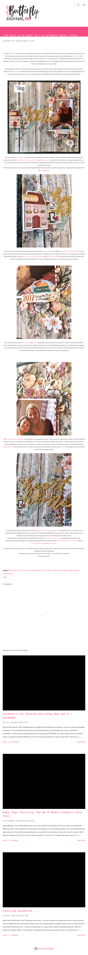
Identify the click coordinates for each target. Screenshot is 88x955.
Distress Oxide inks (20, 157)
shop (51, 553)
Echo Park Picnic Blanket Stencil (69, 251)
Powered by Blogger (44, 948)
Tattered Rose (20, 160)
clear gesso (16, 71)
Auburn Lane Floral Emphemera (15, 439)
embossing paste (47, 251)
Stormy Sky (35, 160)
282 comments (14, 742)
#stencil (13, 570)
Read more (81, 742)
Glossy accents (52, 543)
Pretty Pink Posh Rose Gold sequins (67, 540)
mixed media (74, 570)
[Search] (78, 4)
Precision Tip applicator (38, 543)
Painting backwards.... (21, 910)
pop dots (63, 447)
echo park (47, 570)
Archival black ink (52, 256)
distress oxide (35, 570)
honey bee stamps (60, 570)
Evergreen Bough (46, 160)
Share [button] (5, 577)
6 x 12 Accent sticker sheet (53, 538)
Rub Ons (34, 342)
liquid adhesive (8, 447)
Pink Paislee (76, 56)
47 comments (14, 935)
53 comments (14, 840)
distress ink (22, 570)
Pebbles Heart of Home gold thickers (47, 530)
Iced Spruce (28, 160)
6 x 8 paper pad (45, 170)
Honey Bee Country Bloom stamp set (33, 256)
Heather (12, 53)
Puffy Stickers (25, 342)
